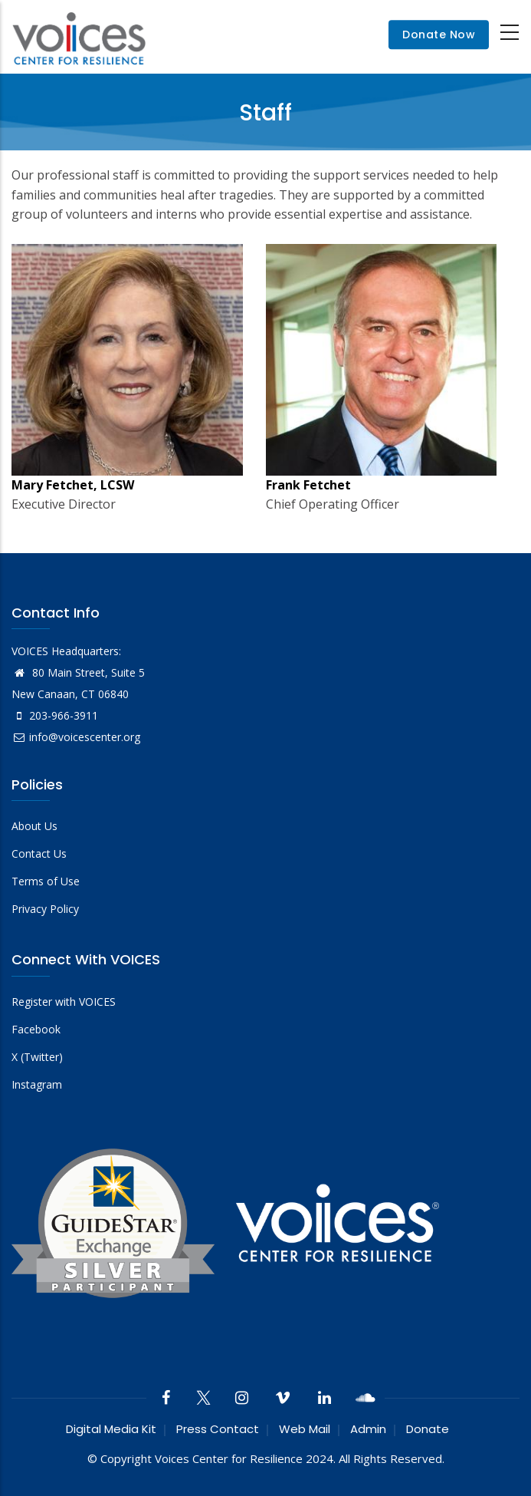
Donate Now (438, 34)
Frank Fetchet (308, 484)
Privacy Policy (45, 908)
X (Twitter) (37, 1057)
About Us (34, 826)
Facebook (36, 1029)
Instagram (36, 1084)
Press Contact (217, 1429)
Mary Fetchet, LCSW (72, 484)
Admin (368, 1429)
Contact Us (39, 853)
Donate (427, 1429)
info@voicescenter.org (75, 737)
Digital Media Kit (111, 1429)
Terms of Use (45, 881)
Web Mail (304, 1429)
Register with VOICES (63, 1001)
